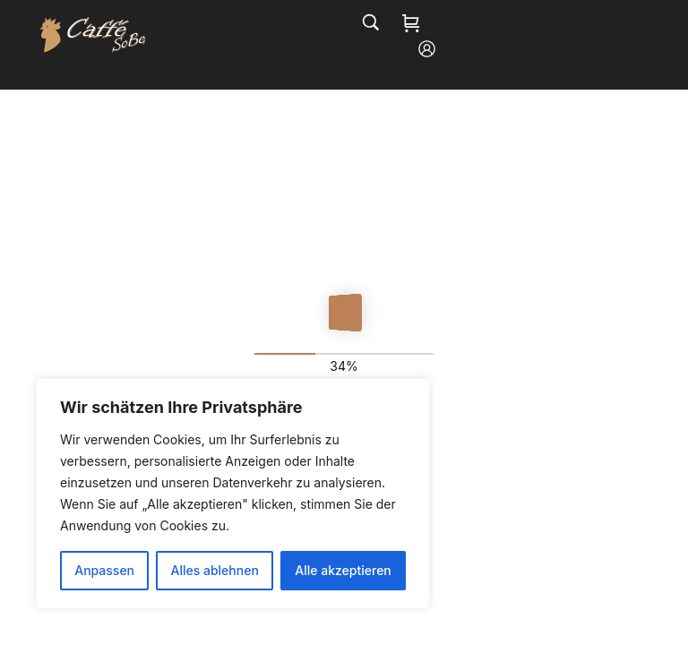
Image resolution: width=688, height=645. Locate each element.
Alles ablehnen (215, 570)
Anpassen (104, 570)
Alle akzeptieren (343, 570)
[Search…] (371, 22)
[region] (233, 493)
